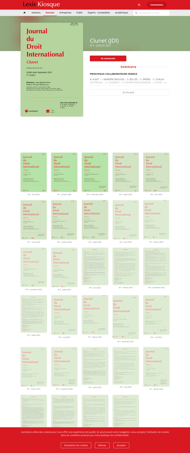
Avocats (50, 12)
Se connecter (108, 58)
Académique (121, 12)
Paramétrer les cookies (76, 445)
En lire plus (128, 92)
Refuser (102, 445)
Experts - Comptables (99, 12)
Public (79, 12)
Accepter (121, 445)
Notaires (36, 12)
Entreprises (65, 12)
